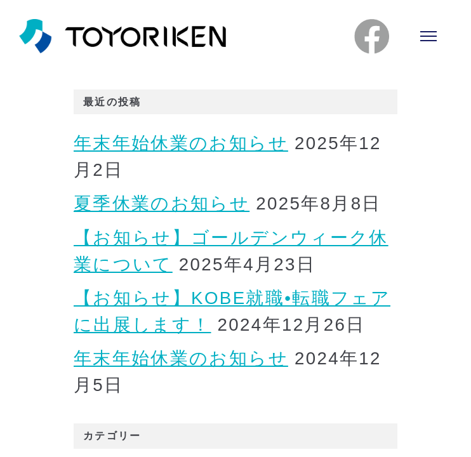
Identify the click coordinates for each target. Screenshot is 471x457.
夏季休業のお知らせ (161, 203)
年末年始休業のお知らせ (181, 143)
